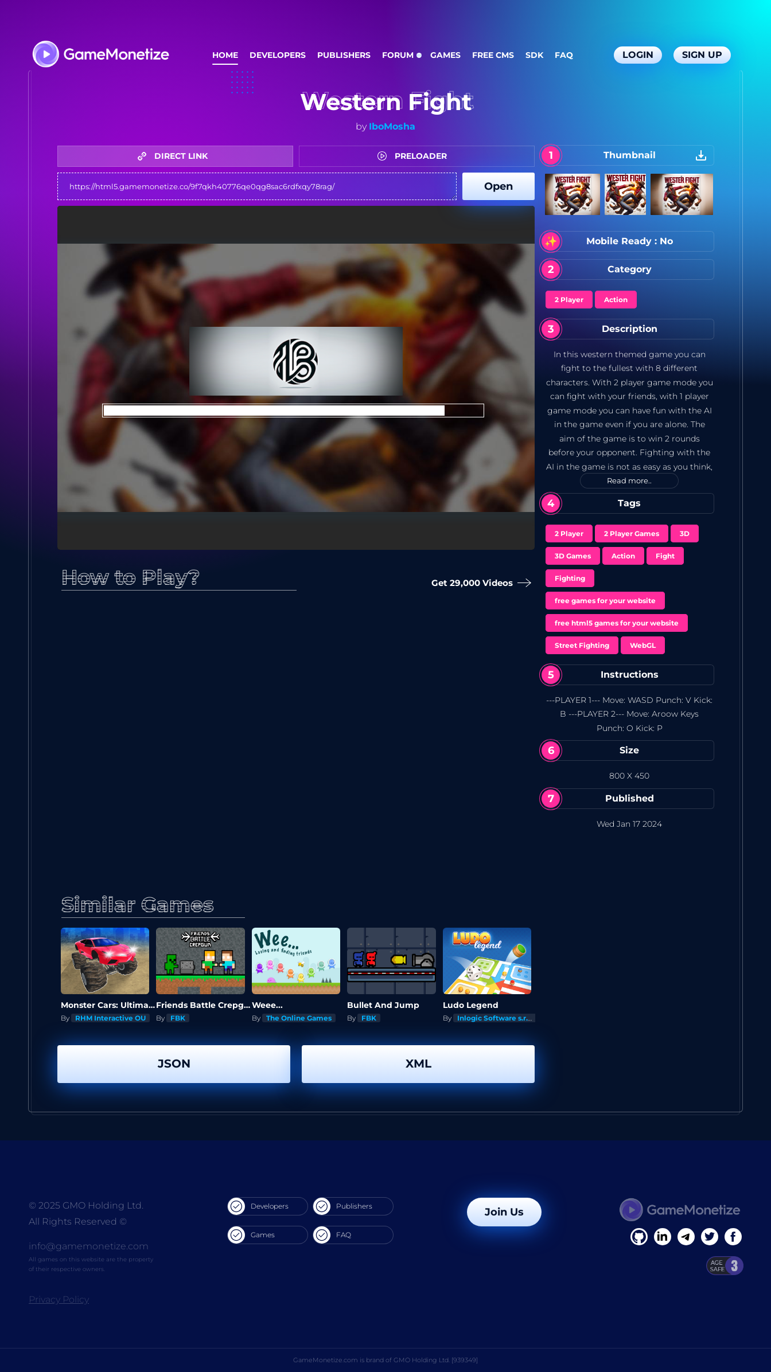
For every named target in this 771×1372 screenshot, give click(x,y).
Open (498, 186)
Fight (665, 556)
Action (616, 299)
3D (685, 533)
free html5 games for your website (617, 623)
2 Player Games (631, 533)
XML (418, 1063)
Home (225, 55)
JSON (174, 1063)
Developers (278, 55)
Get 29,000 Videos (479, 583)
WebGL (643, 645)
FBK (177, 1018)
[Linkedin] (686, 1236)
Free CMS (493, 55)
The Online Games (299, 1018)
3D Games (573, 556)
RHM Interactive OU (110, 1018)
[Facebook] (639, 1236)
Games (445, 55)
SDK (534, 55)
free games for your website (605, 600)
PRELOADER (415, 156)
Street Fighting (582, 645)
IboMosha (392, 126)
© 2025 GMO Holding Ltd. (86, 1205)
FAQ (564, 55)
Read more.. (629, 480)
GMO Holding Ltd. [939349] (436, 1360)
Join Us (504, 1212)
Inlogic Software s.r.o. (495, 1018)
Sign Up (702, 54)
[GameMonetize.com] (100, 55)
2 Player (569, 299)
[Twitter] (709, 1236)
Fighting (570, 578)
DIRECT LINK (175, 156)
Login (637, 54)
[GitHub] (733, 1236)
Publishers (344, 55)
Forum (398, 55)
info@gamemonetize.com (89, 1246)
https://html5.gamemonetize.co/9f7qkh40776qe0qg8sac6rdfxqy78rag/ (257, 186)
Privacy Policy (59, 1299)
